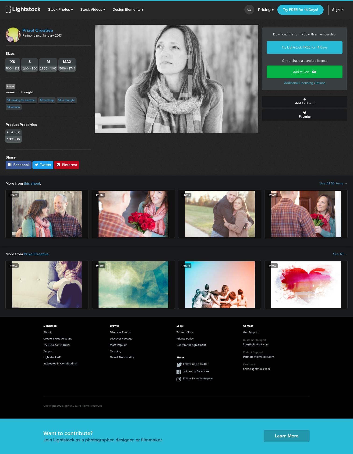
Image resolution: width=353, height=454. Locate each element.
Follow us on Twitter (195, 364)
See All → (340, 254)
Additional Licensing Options (304, 82)
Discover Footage (121, 338)
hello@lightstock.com (256, 369)
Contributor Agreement (191, 345)
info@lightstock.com (255, 344)
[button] (60, 9)
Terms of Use (184, 332)
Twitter (43, 164)
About (47, 332)
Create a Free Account (57, 338)
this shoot (32, 183)
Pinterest (66, 164)
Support (48, 351)
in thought (66, 100)
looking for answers (21, 100)
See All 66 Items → (333, 183)
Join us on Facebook (196, 371)
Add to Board (305, 102)
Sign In (338, 9)
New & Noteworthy (122, 357)
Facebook (18, 164)
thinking (47, 100)
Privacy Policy (185, 338)
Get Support (250, 332)
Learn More (286, 435)
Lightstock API (52, 357)
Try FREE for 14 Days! (300, 9)
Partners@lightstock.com (258, 357)
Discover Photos (120, 332)
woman (13, 107)
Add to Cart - (304, 71)
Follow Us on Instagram (198, 378)
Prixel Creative (37, 30)
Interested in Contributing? (60, 363)
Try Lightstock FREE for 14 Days (305, 47)
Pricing (266, 10)
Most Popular (118, 345)
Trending (115, 351)
